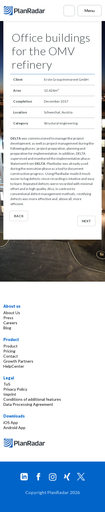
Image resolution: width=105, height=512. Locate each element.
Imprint (9, 394)
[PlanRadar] (25, 10)
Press (8, 317)
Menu (90, 10)
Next (86, 221)
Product (10, 346)
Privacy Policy (15, 389)
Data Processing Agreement (28, 404)
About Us (11, 312)
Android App (14, 427)
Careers (10, 322)
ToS (6, 384)
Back (19, 216)
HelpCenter (13, 366)
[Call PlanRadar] (69, 10)
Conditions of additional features (32, 399)
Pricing (9, 351)
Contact (10, 356)
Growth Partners (18, 361)
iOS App (10, 422)
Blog (7, 327)
